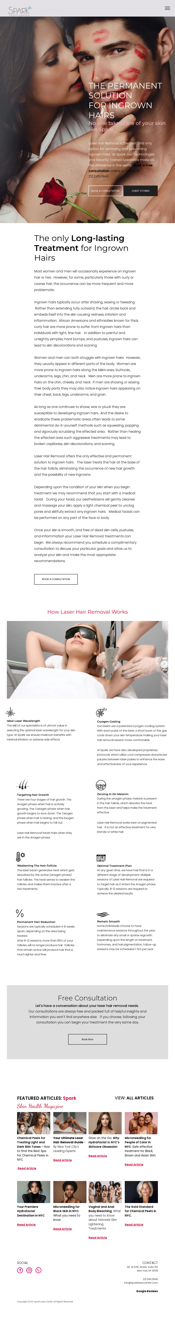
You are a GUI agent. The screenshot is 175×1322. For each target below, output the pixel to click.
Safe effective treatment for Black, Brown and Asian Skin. (140, 1151)
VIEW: (120, 1098)
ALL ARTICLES (140, 1098)
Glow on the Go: (101, 1138)
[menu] (167, 8)
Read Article (27, 1168)
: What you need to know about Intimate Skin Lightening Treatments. (105, 1220)
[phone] (38, 1270)
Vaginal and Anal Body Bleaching (101, 1209)
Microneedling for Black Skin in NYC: (66, 1209)
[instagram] (29, 1270)
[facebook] (20, 1270)
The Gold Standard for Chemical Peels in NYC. (140, 1211)
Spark (69, 1098)
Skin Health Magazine (40, 1105)
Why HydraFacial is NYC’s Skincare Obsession (104, 1142)
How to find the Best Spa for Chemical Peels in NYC (33, 1153)
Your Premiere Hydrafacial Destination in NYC (31, 1211)
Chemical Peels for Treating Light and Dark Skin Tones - (31, 1142)
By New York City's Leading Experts (66, 1149)
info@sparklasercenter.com (141, 1282)
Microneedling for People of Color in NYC (138, 1142)
